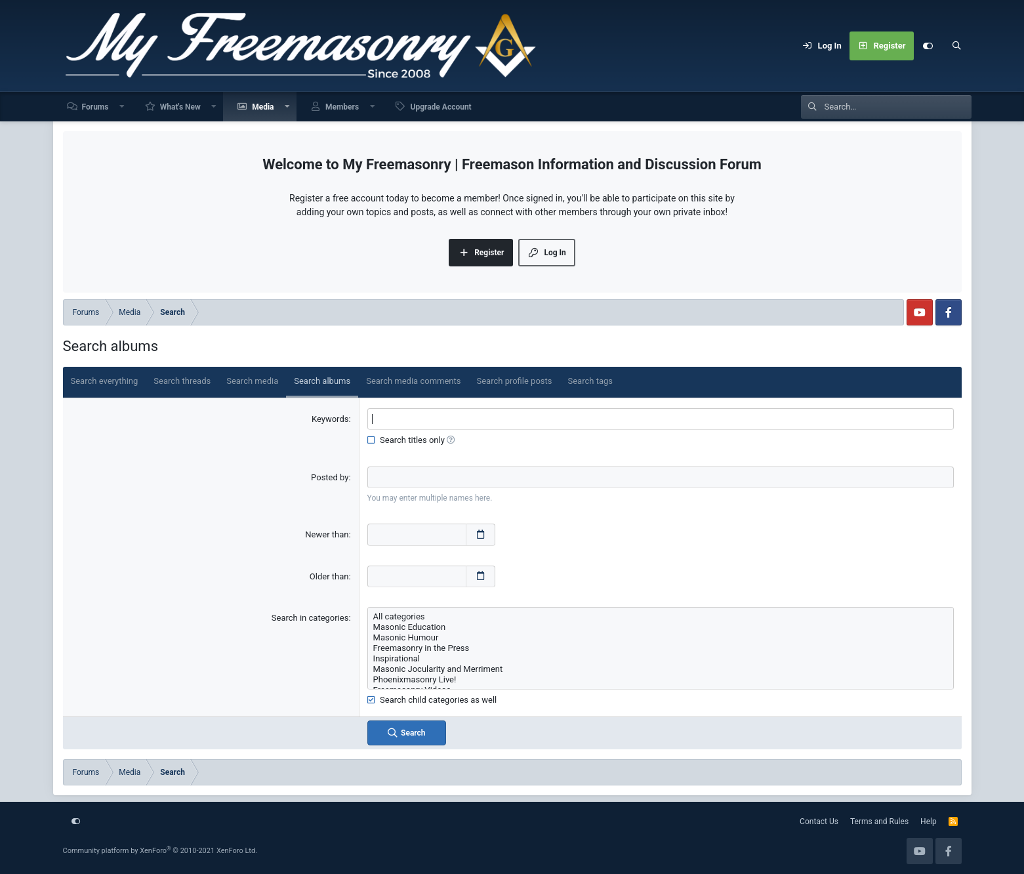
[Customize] (928, 45)
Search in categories (310, 618)
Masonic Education (660, 627)
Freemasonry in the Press (660, 648)
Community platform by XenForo (160, 850)
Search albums (322, 381)
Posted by (329, 477)
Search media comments (413, 381)
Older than (329, 576)
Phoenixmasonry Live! (660, 680)
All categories (660, 617)
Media (263, 107)
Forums (95, 107)
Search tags (590, 381)
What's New (180, 107)
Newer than (326, 534)
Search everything (104, 381)
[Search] (957, 45)
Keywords (330, 419)
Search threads (182, 381)
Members (342, 107)
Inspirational (660, 659)
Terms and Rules (879, 821)
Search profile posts (514, 381)
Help (928, 821)
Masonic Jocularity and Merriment (660, 669)
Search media (252, 381)
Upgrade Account (440, 107)
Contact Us (819, 821)
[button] (122, 106)
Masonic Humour (660, 638)
